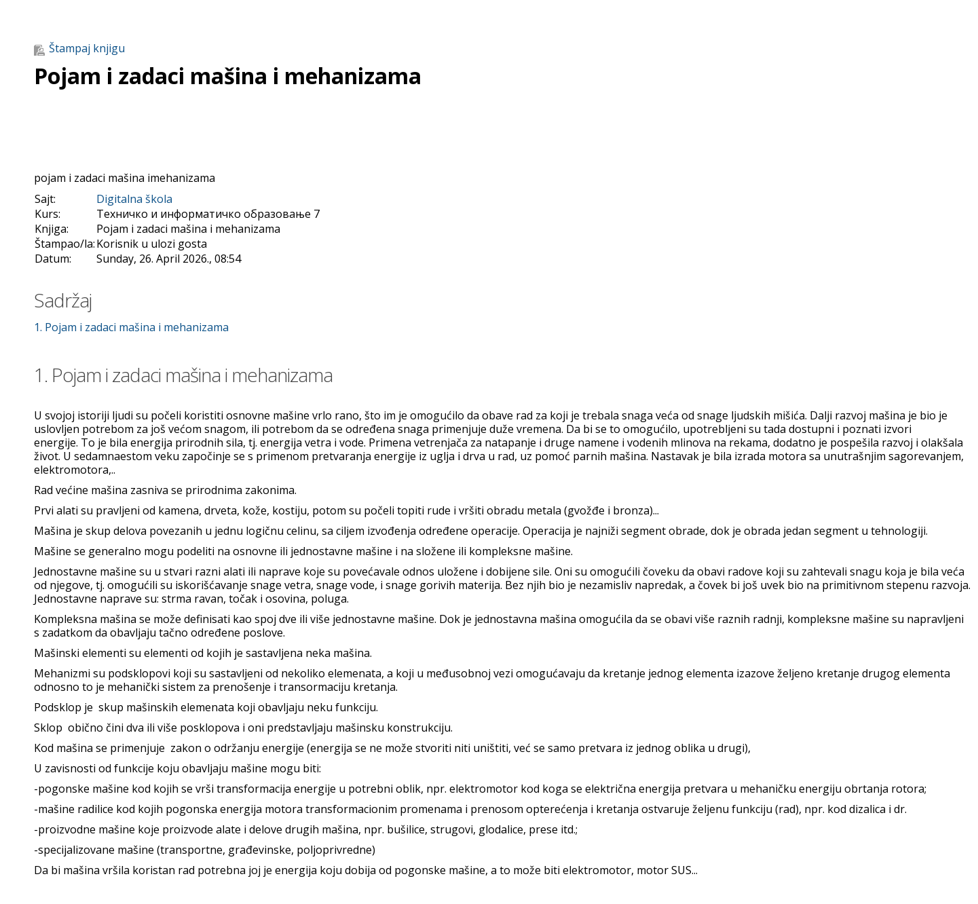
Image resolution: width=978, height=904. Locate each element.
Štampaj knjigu (79, 48)
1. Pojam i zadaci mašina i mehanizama (131, 327)
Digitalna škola (134, 198)
